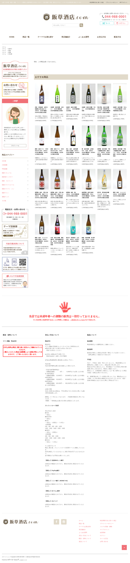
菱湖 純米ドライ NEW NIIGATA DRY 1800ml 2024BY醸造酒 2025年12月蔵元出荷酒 (42, 151)
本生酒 (10, 54)
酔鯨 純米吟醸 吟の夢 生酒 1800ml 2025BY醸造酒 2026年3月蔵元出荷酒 (88, 240)
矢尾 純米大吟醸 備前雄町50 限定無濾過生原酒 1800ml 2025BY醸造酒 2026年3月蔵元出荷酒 (57, 241)
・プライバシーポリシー (111, 2)
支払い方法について (85, 535)
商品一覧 (26, 37)
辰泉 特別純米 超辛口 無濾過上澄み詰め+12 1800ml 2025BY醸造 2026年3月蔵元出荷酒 (42, 110)
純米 (10, 50)
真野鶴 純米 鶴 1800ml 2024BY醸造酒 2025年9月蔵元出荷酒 (73, 194)
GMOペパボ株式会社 (26, 556)
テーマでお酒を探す (45, 37)
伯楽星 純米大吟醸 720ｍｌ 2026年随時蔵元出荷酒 (88, 109)
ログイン (102, 535)
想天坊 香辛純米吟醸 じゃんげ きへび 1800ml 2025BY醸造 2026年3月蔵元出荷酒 (103, 195)
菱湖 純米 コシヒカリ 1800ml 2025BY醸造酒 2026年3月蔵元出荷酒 (120, 194)
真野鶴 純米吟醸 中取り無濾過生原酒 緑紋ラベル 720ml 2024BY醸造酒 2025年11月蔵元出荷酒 (119, 152)
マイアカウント (104, 529)
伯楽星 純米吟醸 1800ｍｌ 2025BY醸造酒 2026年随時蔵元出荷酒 (57, 109)
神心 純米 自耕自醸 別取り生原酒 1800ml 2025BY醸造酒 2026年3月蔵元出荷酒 (72, 151)
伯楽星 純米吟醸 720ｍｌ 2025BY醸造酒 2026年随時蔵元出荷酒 (120, 109)
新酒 (10, 52)
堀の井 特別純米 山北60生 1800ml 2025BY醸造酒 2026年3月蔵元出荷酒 (72, 240)
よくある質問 (83, 37)
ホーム (4, 47)
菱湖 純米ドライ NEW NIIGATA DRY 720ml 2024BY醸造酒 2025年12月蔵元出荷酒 (57, 151)
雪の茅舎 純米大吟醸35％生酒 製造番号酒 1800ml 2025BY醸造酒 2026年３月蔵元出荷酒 (104, 110)
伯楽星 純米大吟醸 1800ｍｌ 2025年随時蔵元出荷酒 (72, 109)
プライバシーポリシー (107, 523)
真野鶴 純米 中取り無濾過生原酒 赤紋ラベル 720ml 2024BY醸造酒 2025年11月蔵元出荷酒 (57, 195)
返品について (83, 541)
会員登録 (102, 532)
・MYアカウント (123, 2)
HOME (11, 37)
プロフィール (15, 145)
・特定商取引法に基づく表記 (96, 2)
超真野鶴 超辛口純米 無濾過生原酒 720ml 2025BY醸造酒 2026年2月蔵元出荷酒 (88, 195)
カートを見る (104, 538)
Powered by (14, 559)
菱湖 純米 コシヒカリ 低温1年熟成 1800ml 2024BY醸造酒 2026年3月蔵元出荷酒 (42, 240)
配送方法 (117, 37)
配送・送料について (85, 538)
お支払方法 (101, 37)
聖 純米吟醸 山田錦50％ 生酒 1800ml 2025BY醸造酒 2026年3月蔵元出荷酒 (88, 151)
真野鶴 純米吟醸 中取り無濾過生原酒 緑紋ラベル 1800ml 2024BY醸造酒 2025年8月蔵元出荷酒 (103, 152)
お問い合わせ (104, 541)
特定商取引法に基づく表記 (108, 520)
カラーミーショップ (6, 556)
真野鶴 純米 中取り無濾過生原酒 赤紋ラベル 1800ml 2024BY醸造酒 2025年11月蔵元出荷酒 (42, 195)
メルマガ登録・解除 (106, 526)
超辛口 (10, 48)
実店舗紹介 (66, 37)
